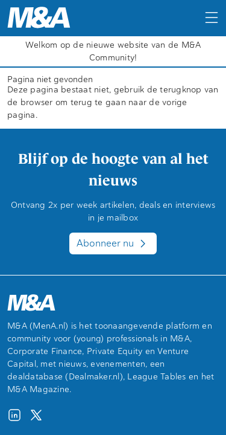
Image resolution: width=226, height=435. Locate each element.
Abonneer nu (113, 243)
